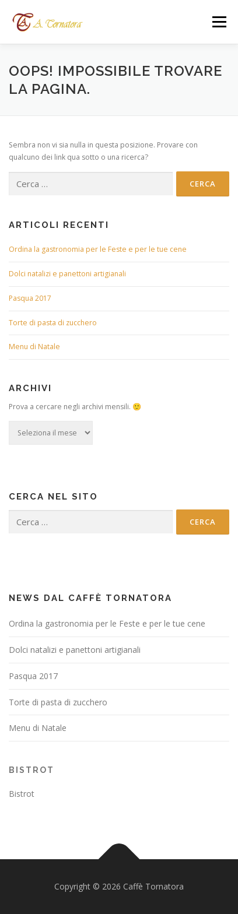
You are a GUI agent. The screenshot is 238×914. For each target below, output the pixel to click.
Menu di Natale (34, 346)
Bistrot (31, 770)
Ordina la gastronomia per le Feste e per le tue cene (98, 249)
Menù (218, 22)
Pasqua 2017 (30, 298)
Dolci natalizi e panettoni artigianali (67, 274)
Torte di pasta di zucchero (53, 323)
